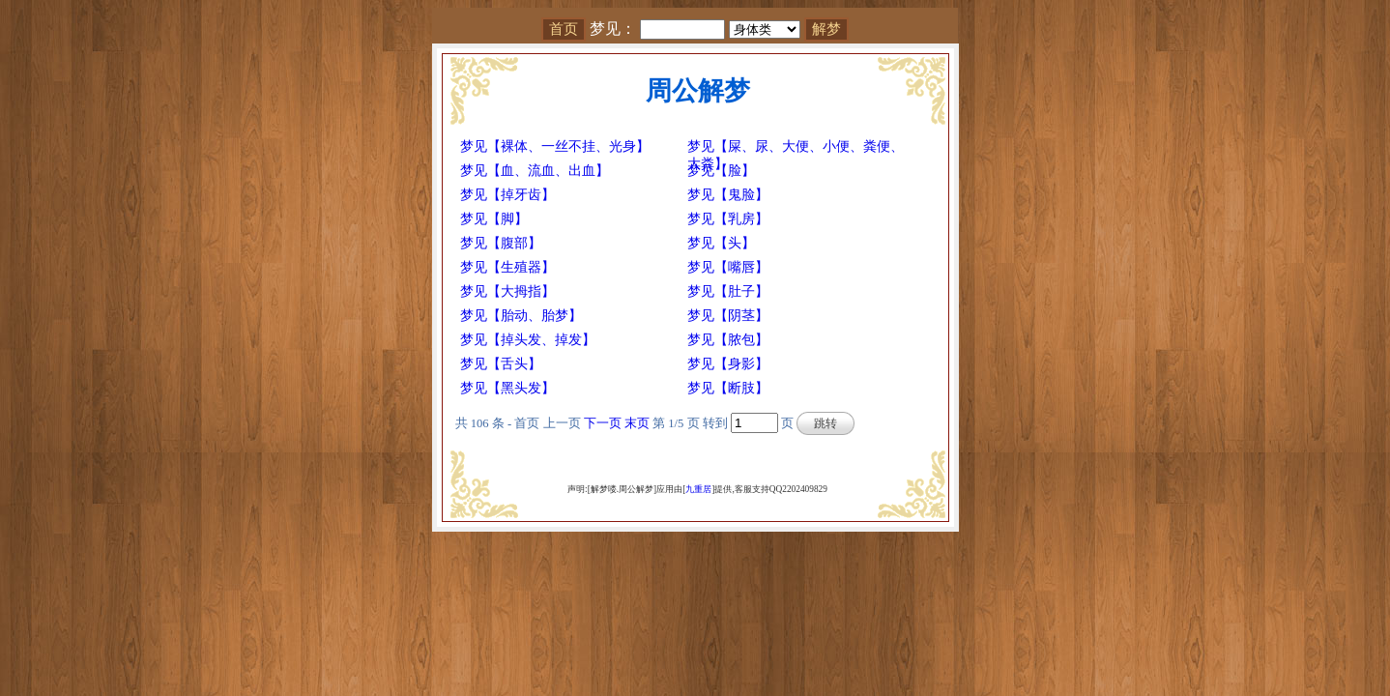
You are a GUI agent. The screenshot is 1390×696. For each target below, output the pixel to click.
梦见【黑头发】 (507, 388)
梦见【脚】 (494, 219)
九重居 (698, 489)
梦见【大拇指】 (507, 291)
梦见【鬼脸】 (727, 195)
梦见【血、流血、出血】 (534, 170)
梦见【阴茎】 (727, 315)
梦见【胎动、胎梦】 (521, 315)
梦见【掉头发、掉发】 (527, 340)
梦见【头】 (721, 243)
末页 (637, 423)
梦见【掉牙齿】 (507, 195)
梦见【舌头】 (500, 364)
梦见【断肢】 (727, 388)
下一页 (603, 423)
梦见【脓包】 (727, 340)
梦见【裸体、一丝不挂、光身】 (555, 146)
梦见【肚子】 (727, 291)
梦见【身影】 (727, 364)
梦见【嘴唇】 (727, 267)
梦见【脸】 (721, 170)
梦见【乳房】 (727, 219)
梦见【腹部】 (500, 243)
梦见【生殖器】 (507, 267)
